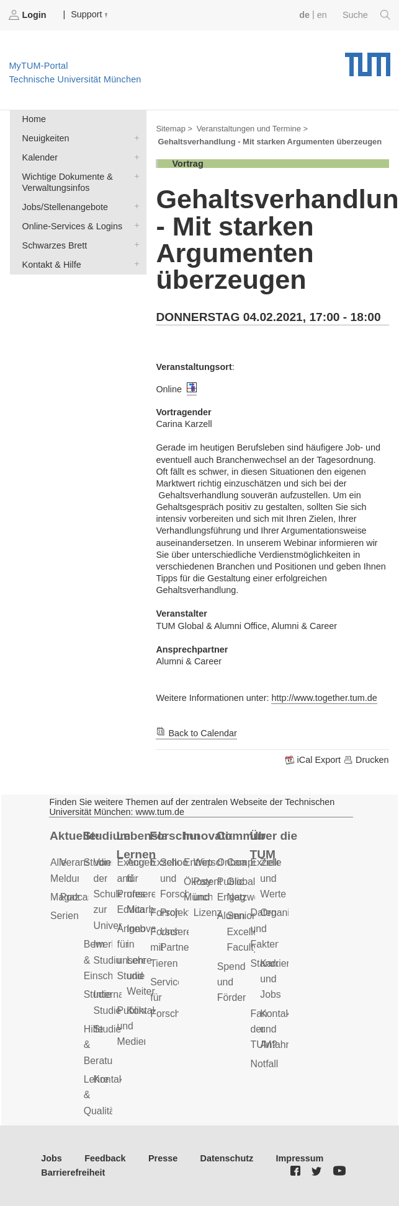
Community (241, 835)
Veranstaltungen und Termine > (252, 128)
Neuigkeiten (134, 137)
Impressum (300, 1158)
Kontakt (110, 1079)
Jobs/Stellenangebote (134, 206)
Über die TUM (274, 845)
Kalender (134, 156)
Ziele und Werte (273, 878)
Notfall (265, 1064)
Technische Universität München (367, 60)
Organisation (288, 912)
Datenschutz (227, 1158)
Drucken (366, 760)
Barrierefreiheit (73, 1172)
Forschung (174, 835)
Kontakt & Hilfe (134, 263)
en (322, 15)
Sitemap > (174, 128)
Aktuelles (74, 835)
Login (28, 15)
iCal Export (314, 760)
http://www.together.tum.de (324, 698)
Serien (64, 915)
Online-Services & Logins (134, 225)
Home (34, 119)
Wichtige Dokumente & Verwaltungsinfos (134, 175)
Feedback (104, 1158)
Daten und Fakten (265, 928)
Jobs (51, 1158)
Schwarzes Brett (134, 244)
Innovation (207, 835)
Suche (366, 15)
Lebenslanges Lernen (141, 845)
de (304, 15)
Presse (162, 1158)
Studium (107, 835)
